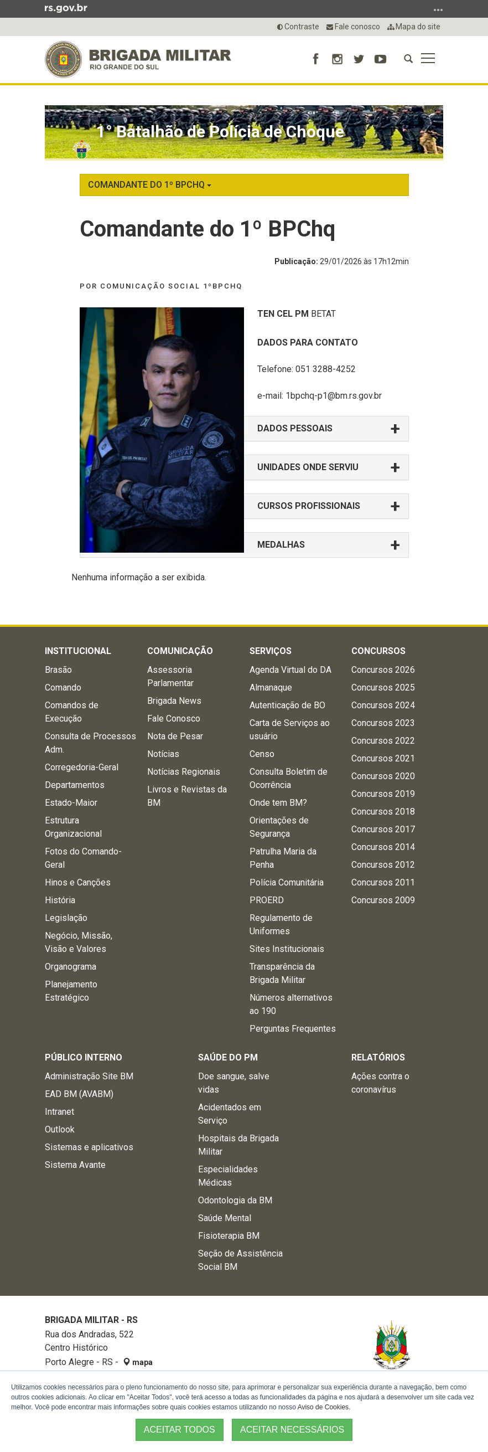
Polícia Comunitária (287, 882)
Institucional (78, 651)
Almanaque (271, 687)
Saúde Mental (224, 1218)
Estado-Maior (71, 802)
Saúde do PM (228, 1057)
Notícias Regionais (183, 771)
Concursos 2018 (383, 811)
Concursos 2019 (383, 794)
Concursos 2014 (383, 847)
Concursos (378, 651)
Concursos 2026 (383, 670)
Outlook (60, 1129)
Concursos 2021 (383, 758)
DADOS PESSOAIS (295, 428)
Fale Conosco (173, 718)
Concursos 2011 (383, 882)
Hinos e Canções (78, 882)
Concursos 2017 (383, 829)
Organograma (70, 966)
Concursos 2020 (383, 776)
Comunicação (180, 651)
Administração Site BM (89, 1076)
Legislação (66, 918)
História (60, 900)
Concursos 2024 (383, 705)
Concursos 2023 (383, 723)
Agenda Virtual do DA (290, 670)
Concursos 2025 (383, 687)
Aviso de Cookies (323, 1407)
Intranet (59, 1111)
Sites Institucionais (287, 949)
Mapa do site (413, 26)
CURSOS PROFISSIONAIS (308, 506)
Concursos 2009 (383, 900)
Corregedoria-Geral (81, 767)
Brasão (58, 670)
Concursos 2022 (383, 740)
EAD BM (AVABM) (79, 1094)
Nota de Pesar (175, 736)
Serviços (271, 651)
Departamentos (75, 785)
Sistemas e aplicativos (89, 1147)
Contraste (298, 26)
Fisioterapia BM (228, 1235)
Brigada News (174, 701)
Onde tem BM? (278, 802)
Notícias (163, 754)
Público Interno (83, 1057)
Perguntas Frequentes (293, 1028)
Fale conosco (353, 26)
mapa (138, 1362)
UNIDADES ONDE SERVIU (308, 467)
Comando (63, 687)
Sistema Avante (75, 1165)
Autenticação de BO (287, 705)
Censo (262, 754)
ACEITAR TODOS (179, 1429)
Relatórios (378, 1057)
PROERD (267, 900)
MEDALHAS (281, 544)
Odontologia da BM (235, 1200)
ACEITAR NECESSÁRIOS (292, 1429)
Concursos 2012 (383, 864)
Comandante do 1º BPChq (149, 184)
